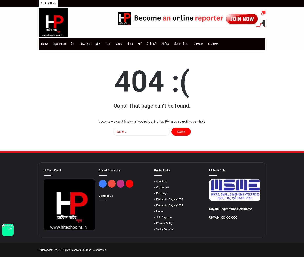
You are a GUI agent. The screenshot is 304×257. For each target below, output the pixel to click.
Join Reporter (164, 217)
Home (44, 43)
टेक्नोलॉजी (151, 43)
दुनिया (98, 43)
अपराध (119, 43)
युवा (108, 43)
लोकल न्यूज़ (84, 43)
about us (161, 181)
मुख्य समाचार (60, 43)
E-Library (213, 43)
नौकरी (130, 43)
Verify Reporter (165, 229)
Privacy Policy (164, 223)
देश (72, 43)
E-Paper (198, 43)
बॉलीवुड (165, 43)
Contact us (162, 187)
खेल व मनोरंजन (181, 43)
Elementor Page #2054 (169, 199)
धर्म (139, 43)
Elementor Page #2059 (169, 205)
